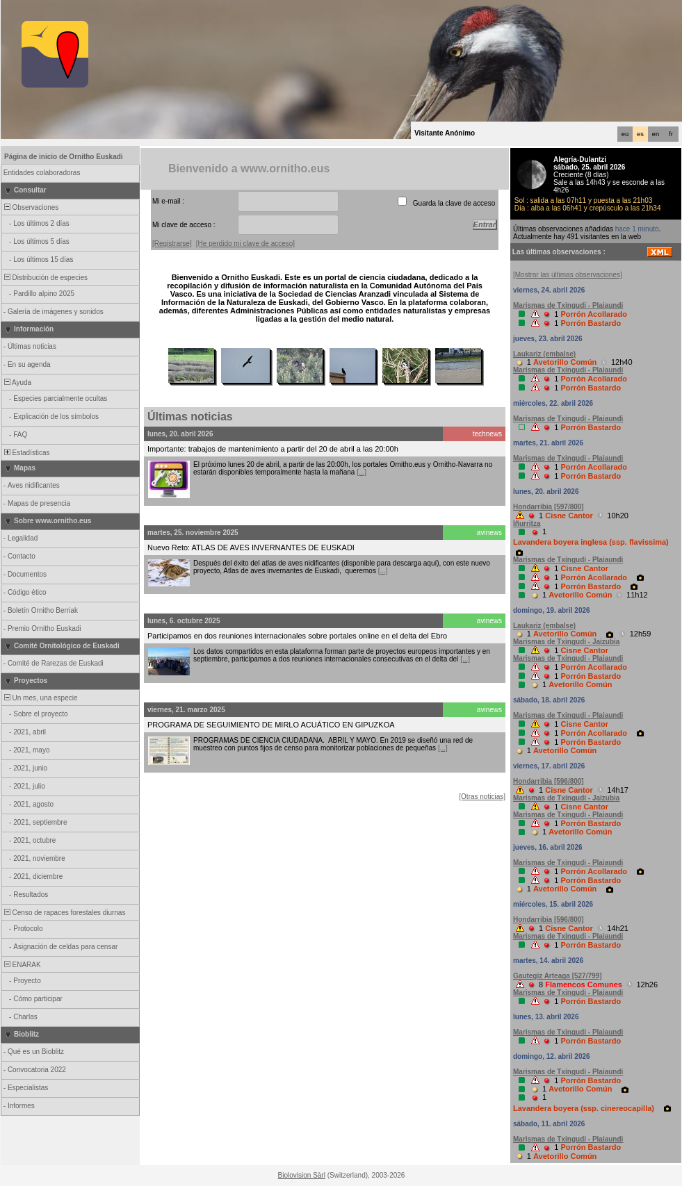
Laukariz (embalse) (544, 354)
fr (671, 134)
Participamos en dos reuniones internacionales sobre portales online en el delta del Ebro (297, 636)
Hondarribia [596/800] (548, 781)
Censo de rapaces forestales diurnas (63, 912)
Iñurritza (526, 523)
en (655, 134)
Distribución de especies (45, 277)
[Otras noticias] (482, 796)
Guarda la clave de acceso (454, 203)
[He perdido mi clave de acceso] (245, 243)
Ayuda (16, 382)
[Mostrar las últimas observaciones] (567, 275)
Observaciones (30, 207)
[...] (361, 472)
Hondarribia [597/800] (548, 507)
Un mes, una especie (40, 698)
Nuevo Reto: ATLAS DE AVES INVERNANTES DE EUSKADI (251, 547)
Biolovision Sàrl (301, 1175)
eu (625, 134)
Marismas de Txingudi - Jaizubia (566, 641)
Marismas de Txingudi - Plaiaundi (568, 305)
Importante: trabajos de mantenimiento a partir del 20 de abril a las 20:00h (272, 449)
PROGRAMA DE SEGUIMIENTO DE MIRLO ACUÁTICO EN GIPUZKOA (271, 724)
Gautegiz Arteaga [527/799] (557, 976)
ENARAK (21, 965)
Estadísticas (25, 452)
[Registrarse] (172, 243)
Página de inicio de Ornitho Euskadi (63, 156)
